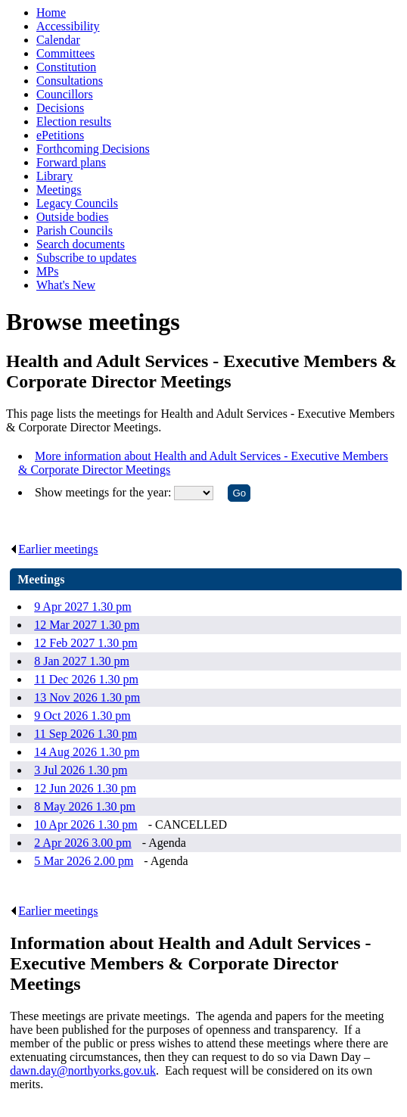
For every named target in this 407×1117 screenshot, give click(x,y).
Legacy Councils (77, 203)
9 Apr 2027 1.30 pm (82, 606)
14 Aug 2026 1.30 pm (86, 751)
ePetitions (60, 135)
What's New (65, 284)
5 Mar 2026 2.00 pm (83, 860)
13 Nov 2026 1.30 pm (87, 697)
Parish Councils (74, 230)
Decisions (60, 107)
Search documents (80, 244)
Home (51, 12)
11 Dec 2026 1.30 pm (86, 679)
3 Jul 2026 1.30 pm (80, 770)
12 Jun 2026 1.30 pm (85, 788)
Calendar (58, 39)
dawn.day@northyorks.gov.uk (83, 1070)
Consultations (69, 80)
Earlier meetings (54, 549)
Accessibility (68, 26)
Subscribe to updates (86, 257)
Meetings (59, 189)
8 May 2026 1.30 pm (84, 806)
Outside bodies (72, 216)
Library (54, 176)
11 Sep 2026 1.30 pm (85, 733)
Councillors (64, 94)
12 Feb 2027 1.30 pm (85, 642)
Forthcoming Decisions (93, 148)
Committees (65, 53)
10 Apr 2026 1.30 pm (85, 824)
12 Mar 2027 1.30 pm (86, 624)
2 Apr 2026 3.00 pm (82, 842)
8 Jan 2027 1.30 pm (81, 661)
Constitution (66, 67)
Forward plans (71, 162)
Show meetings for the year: (104, 492)
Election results (73, 121)
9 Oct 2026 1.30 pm (82, 715)
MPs (47, 271)
